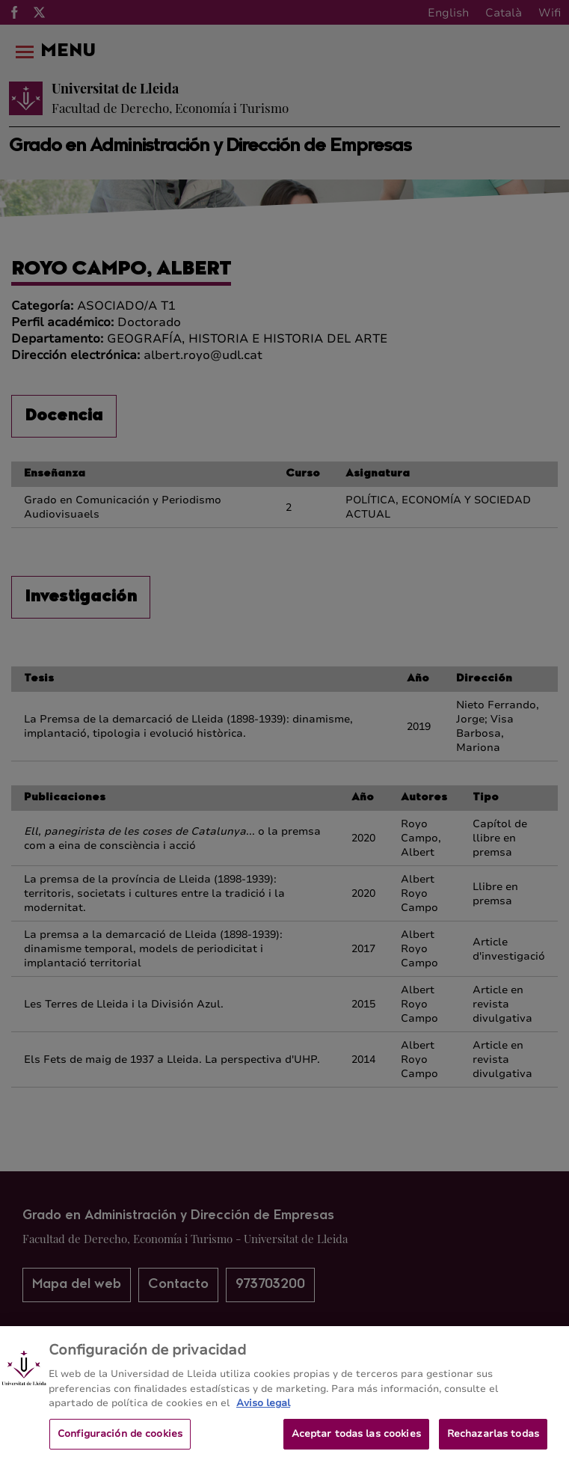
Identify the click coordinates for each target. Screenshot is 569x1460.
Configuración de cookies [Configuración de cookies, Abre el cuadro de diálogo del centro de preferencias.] (120, 1440)
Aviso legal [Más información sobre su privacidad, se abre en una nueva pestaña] (263, 1410)
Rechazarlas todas (493, 1440)
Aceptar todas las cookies (356, 1440)
